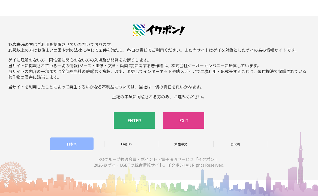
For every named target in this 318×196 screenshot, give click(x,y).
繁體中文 (180, 144)
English (126, 144)
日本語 (72, 144)
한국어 (235, 144)
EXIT (183, 120)
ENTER (134, 120)
